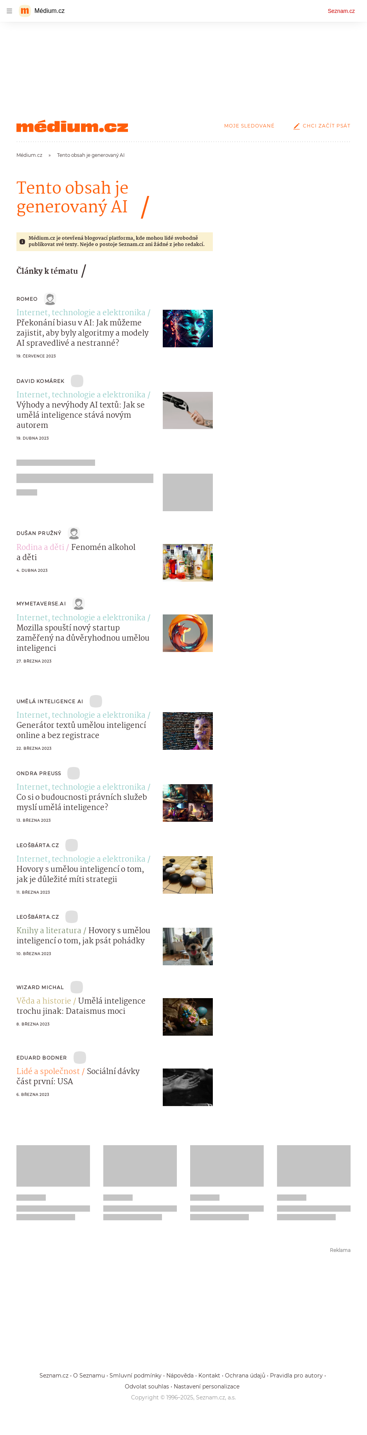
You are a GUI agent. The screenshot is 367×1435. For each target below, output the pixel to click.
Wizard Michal (40, 987)
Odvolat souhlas (147, 1386)
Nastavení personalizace (206, 1386)
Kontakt (209, 1375)
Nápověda (180, 1375)
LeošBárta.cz (37, 845)
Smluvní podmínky (136, 1375)
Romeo (27, 299)
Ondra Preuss (38, 773)
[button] (188, 328)
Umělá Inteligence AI (49, 701)
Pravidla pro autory (296, 1375)
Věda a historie (43, 1001)
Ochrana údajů (245, 1375)
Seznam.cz (341, 11)
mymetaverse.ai (41, 604)
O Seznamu (89, 1375)
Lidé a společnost (48, 1072)
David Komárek (40, 381)
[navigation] (9, 11)
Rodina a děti (40, 548)
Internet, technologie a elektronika (81, 313)
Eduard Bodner (41, 1058)
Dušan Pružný (38, 533)
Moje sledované (249, 126)
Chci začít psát (320, 126)
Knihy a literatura (48, 931)
